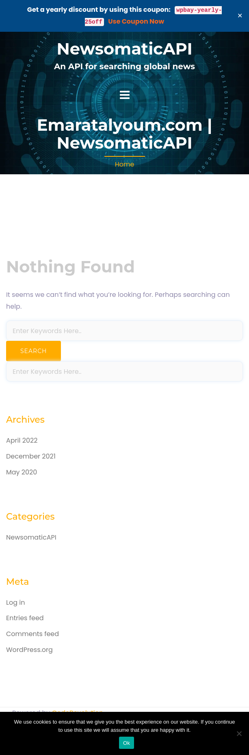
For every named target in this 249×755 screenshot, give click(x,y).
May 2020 (21, 472)
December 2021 (31, 456)
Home (124, 164)
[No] (239, 733)
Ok (126, 743)
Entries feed (25, 618)
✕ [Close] (240, 16)
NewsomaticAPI (124, 49)
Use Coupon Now (136, 21)
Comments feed (32, 634)
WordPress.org (29, 649)
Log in (15, 602)
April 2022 (21, 440)
